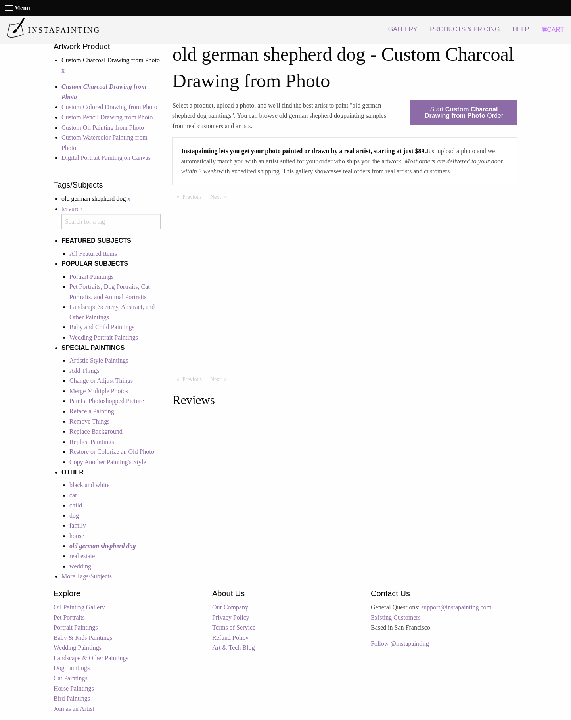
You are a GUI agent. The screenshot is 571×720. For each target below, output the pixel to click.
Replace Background (96, 431)
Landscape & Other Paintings (91, 658)
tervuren (71, 208)
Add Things (84, 370)
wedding (80, 566)
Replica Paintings (91, 441)
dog (74, 515)
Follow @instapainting (400, 643)
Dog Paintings (72, 667)
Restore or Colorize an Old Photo (111, 451)
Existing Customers (396, 617)
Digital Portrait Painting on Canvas (106, 157)
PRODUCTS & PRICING (465, 29)
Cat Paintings (71, 678)
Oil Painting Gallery (79, 607)
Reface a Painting (91, 411)
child (75, 505)
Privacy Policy (230, 617)
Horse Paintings (74, 688)
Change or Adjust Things (101, 380)
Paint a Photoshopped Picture (106, 400)
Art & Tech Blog (233, 647)
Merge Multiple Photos (98, 391)
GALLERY (403, 29)
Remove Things (89, 421)
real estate (82, 556)
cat (73, 495)
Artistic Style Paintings (98, 360)
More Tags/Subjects (86, 576)
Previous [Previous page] (194, 196)
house (76, 535)
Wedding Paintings (78, 647)
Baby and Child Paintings (101, 327)
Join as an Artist (74, 708)
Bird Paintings (72, 698)
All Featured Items (93, 253)
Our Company (230, 607)
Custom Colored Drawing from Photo (109, 107)
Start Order (464, 112)
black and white (89, 485)
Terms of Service (233, 627)
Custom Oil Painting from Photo (102, 127)
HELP (520, 29)
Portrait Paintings (91, 276)
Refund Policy (230, 637)
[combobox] (111, 221)
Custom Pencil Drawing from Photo (107, 117)
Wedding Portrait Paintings (103, 337)
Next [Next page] (220, 196)
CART (553, 29)
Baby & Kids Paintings (83, 637)
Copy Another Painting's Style (107, 462)
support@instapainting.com (456, 607)
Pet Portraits (69, 617)
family (77, 525)
